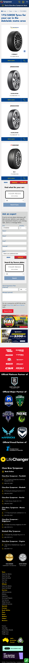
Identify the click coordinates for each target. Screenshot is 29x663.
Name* (4, 231)
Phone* (4, 236)
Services (4, 590)
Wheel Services (6, 602)
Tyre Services (5, 600)
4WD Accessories (6, 592)
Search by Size (6, 576)
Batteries (4, 594)
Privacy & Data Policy (11, 662)
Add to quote (11, 60)
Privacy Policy (9, 305)
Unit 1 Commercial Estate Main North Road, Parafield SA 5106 (14, 480)
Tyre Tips (4, 582)
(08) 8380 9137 (8, 548)
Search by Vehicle (6, 574)
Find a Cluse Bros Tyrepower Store (14, 5)
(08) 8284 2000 (8, 515)
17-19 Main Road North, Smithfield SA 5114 (15, 513)
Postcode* (5, 246)
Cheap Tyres (5, 634)
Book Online (6, 610)
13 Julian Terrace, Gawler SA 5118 (12, 501)
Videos (4, 618)
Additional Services (7, 604)
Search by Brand (6, 578)
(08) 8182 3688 (8, 483)
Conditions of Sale (21, 662)
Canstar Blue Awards (7, 630)
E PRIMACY (14, 54)
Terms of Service (20, 305)
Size (3, 226)
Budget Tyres (5, 632)
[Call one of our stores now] (26, 660)
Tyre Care (4, 580)
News (4, 614)
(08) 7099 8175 (8, 537)
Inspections (5, 596)
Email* (4, 241)
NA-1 (14, 172)
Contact (4, 608)
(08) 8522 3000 (8, 503)
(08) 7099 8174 (8, 527)
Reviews (4, 620)
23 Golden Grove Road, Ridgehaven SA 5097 (15, 524)
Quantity (21, 226)
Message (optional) (7, 292)
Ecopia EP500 (14, 93)
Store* (4, 251)
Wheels (4, 584)
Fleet (3, 612)
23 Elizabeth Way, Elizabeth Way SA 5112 (14, 534)
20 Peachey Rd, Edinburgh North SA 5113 (14, 491)
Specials (4, 606)
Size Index (4, 628)
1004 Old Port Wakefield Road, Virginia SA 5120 (14, 545)
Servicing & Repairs (7, 598)
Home (3, 11)
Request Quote (8, 311)
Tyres (3, 572)
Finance (4, 626)
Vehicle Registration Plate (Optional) (9, 286)
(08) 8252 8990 (8, 493)
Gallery (4, 616)
